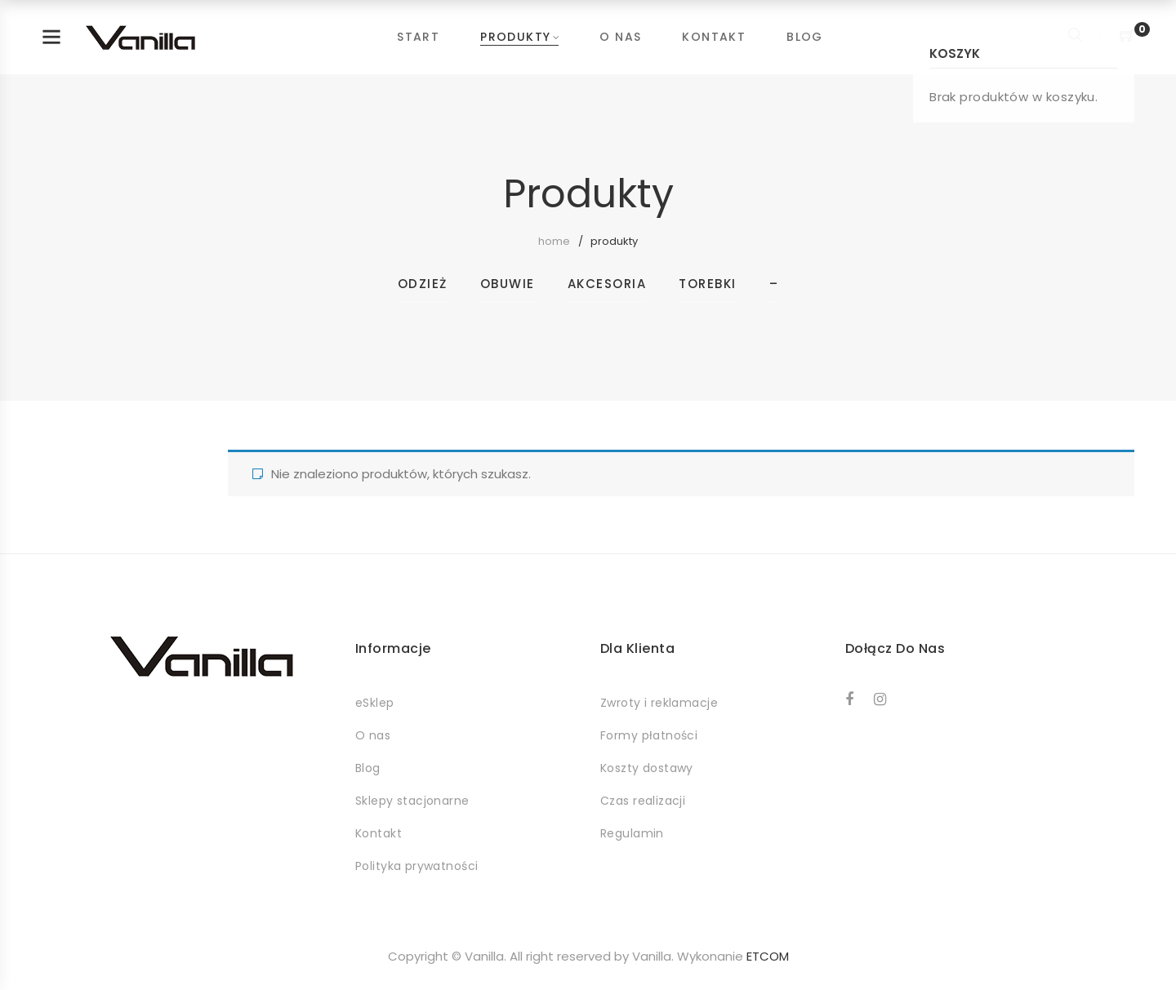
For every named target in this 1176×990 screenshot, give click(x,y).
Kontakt (714, 37)
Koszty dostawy (646, 768)
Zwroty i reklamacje (659, 703)
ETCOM (767, 956)
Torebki (708, 283)
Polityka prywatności (416, 866)
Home (554, 241)
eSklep (374, 703)
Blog (804, 37)
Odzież (423, 283)
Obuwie (507, 283)
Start (418, 37)
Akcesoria (607, 283)
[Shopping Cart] (1127, 36)
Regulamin (632, 833)
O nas (620, 37)
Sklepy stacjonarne (412, 800)
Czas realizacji (642, 800)
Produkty (515, 37)
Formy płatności (648, 735)
